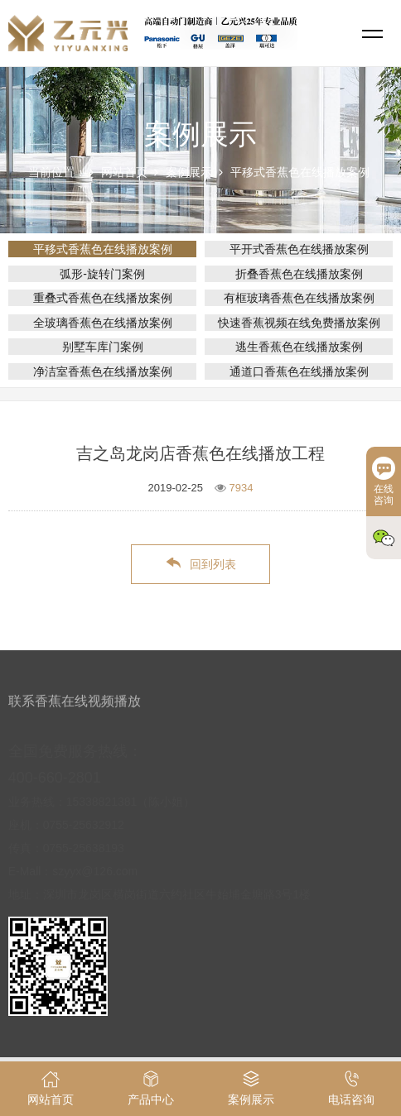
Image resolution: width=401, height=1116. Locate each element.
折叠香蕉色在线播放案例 (299, 273)
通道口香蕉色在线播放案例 (299, 371)
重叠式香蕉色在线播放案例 (102, 297)
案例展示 (189, 172)
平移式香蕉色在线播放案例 (300, 172)
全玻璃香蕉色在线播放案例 (102, 322)
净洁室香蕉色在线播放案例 (102, 371)
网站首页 (124, 172)
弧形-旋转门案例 (102, 273)
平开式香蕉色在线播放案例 (299, 249)
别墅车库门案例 (102, 346)
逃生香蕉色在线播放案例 (299, 346)
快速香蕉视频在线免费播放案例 (299, 322)
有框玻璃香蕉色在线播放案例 (299, 297)
